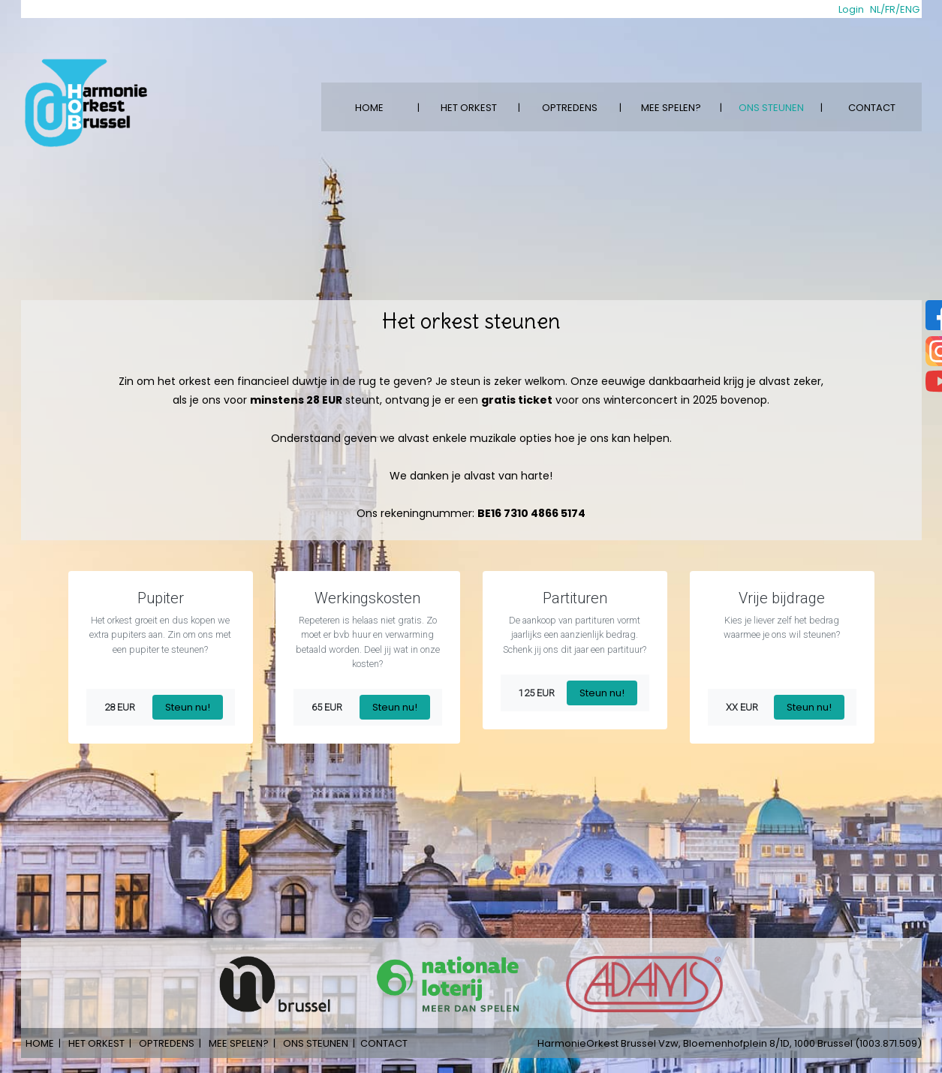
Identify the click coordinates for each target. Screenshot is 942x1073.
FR (890, 9)
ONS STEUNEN (771, 108)
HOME (369, 108)
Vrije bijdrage (782, 598)
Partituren (575, 598)
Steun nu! (187, 707)
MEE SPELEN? (671, 108)
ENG (909, 9)
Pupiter (160, 598)
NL (875, 9)
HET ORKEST (469, 108)
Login (851, 9)
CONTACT (871, 108)
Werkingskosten (367, 598)
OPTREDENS (569, 108)
